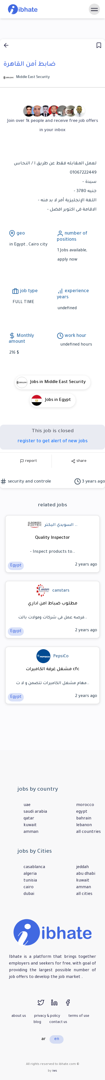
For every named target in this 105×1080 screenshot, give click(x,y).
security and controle (29, 481)
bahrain (83, 819)
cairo (29, 887)
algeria (30, 874)
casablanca (34, 867)
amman (31, 832)
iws (54, 1071)
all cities (84, 894)
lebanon (84, 825)
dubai (29, 894)
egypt (81, 812)
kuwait (30, 825)
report (28, 461)
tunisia (30, 881)
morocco (85, 805)
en (56, 1039)
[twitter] (44, 1005)
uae (27, 805)
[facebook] (70, 1005)
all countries (88, 832)
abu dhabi (85, 874)
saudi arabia (35, 812)
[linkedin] (57, 1005)
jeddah (82, 867)
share (79, 461)
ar (43, 1039)
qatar (29, 819)
